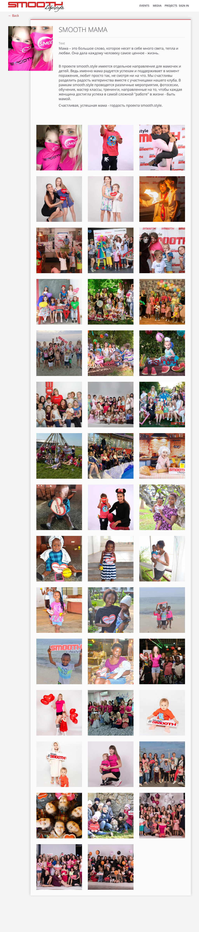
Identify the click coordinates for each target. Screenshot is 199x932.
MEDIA (157, 6)
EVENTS (144, 6)
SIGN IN (184, 6)
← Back (13, 15)
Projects (171, 6)
